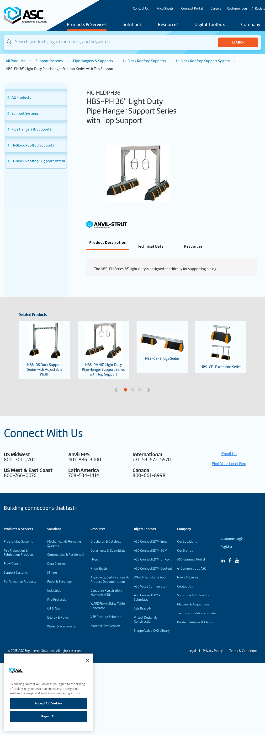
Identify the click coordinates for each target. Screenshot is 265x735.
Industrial (54, 583)
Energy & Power (58, 610)
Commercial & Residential (65, 547)
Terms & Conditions (243, 643)
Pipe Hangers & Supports (93, 61)
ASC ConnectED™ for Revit (153, 552)
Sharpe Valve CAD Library (152, 623)
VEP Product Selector (105, 609)
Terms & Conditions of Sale (196, 605)
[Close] (87, 660)
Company (184, 521)
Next (149, 381)
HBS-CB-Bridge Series (162, 339)
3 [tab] (157, 382)
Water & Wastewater (62, 618)
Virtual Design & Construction (145, 612)
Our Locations (187, 534)
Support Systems (49, 61)
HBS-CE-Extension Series (221, 339)
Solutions (132, 24)
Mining (52, 565)
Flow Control (13, 556)
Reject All (48, 716)
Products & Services (86, 24)
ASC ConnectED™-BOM (150, 543)
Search (238, 42)
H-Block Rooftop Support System (203, 61)
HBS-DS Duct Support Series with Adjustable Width (44, 342)
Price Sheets (165, 8)
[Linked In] (223, 552)
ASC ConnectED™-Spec (150, 534)
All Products (15, 61)
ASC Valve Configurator (150, 579)
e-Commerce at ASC (191, 561)
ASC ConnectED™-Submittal (147, 589)
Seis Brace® (142, 601)
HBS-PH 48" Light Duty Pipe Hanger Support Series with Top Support (103, 342)
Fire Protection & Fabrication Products (19, 545)
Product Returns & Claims (195, 614)
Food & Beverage (59, 574)
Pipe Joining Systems (18, 534)
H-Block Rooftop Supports (144, 61)
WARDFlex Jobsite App (150, 569)
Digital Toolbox (210, 24)
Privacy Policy (213, 643)
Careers (216, 8)
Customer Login (238, 8)
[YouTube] (237, 552)
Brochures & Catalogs (105, 534)
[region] (48, 692)
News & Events (187, 569)
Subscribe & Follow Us (193, 587)
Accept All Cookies (49, 703)
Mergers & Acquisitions (193, 596)
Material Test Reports (105, 618)
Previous (116, 381)
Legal (192, 643)
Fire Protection (58, 592)
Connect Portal (192, 8)
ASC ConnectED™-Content (153, 561)
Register (226, 539)
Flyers (94, 552)
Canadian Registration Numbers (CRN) (106, 585)
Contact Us (141, 8)
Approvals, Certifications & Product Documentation (109, 571)
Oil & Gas (53, 601)
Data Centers (56, 556)
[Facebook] (229, 552)
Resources (168, 24)
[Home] (28, 15)
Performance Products (20, 574)
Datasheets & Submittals (107, 543)
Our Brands (185, 543)
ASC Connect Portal (191, 552)
